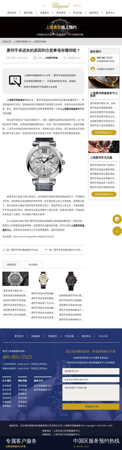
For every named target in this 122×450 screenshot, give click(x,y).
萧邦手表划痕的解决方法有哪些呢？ (71, 250)
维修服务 (35, 336)
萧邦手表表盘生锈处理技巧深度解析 (104, 169)
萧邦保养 (61, 14)
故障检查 (6, 394)
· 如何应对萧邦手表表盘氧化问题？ (15, 300)
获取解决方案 (91, 406)
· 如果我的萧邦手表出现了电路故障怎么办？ (71, 295)
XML (110, 425)
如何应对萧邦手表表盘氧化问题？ (104, 112)
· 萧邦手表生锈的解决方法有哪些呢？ (71, 319)
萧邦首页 (11, 14)
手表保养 (22, 390)
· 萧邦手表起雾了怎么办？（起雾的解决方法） (43, 303)
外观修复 (6, 402)
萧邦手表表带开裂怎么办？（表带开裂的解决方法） (104, 116)
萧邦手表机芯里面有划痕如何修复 (104, 187)
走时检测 (6, 386)
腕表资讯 (94, 14)
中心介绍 (103, 336)
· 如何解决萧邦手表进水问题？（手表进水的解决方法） (15, 310)
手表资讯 (22, 402)
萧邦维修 (28, 14)
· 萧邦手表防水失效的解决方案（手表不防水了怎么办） (43, 308)
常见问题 (77, 14)
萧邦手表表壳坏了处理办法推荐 (104, 165)
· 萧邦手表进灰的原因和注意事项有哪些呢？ (71, 314)
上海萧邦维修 (39, 41)
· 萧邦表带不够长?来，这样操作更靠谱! (15, 290)
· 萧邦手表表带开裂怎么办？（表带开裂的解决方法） (15, 305)
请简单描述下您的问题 (91, 392)
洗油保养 (6, 398)
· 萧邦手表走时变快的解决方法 (43, 293)
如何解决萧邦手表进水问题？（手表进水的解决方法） (104, 121)
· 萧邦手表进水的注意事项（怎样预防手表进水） (43, 317)
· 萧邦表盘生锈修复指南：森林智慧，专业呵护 (15, 295)
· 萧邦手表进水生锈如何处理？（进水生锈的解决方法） (43, 312)
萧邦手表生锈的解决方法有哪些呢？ (29, 250)
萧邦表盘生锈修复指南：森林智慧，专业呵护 (104, 107)
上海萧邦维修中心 (22, 41)
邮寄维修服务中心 (43, 390)
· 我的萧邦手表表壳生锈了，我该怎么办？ (71, 305)
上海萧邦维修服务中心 (18, 100)
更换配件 (44, 14)
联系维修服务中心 (104, 132)
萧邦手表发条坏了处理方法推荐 (104, 182)
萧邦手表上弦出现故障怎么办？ (104, 125)
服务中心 (110, 14)
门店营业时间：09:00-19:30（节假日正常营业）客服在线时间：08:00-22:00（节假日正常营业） (25, 366)
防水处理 (6, 390)
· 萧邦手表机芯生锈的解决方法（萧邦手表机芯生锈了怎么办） (71, 300)
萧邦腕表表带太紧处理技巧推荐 (104, 174)
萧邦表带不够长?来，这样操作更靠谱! (104, 103)
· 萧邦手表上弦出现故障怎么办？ (15, 314)
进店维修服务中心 (43, 386)
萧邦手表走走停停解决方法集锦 (104, 178)
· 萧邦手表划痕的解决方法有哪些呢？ (71, 310)
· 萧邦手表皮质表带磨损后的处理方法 (43, 298)
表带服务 (6, 406)
